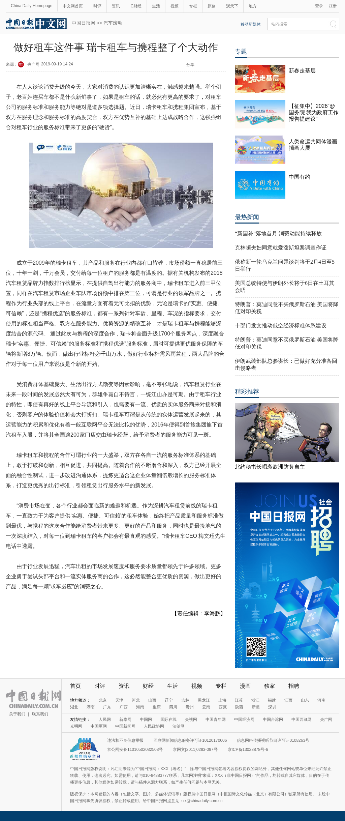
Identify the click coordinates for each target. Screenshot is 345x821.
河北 (136, 700)
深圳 (272, 707)
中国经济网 (244, 719)
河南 (321, 700)
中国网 (146, 719)
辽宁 (169, 700)
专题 (241, 51)
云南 (206, 707)
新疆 (256, 707)
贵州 (190, 707)
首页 (75, 686)
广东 (107, 707)
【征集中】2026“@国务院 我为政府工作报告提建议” (314, 112)
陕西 (239, 707)
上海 (222, 700)
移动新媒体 (251, 24)
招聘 (293, 686)
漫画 (245, 686)
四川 (173, 707)
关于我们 (17, 714)
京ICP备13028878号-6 (248, 749)
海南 (140, 707)
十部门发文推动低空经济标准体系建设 (280, 325)
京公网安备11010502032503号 (135, 749)
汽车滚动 (112, 23)
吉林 (185, 700)
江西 (288, 700)
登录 (319, 5)
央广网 (33, 64)
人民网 (105, 719)
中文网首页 (73, 6)
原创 (212, 6)
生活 (156, 6)
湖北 (74, 707)
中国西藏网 (301, 719)
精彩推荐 (247, 391)
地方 (253, 6)
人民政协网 (154, 726)
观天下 (232, 6)
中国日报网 (83, 23)
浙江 (255, 700)
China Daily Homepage (31, 5)
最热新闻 (247, 217)
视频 (174, 6)
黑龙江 (204, 700)
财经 (148, 686)
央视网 (191, 719)
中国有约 (299, 177)
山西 (152, 700)
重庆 (157, 707)
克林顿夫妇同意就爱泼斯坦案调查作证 (280, 248)
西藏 (223, 707)
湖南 (91, 707)
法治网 (178, 726)
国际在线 (168, 719)
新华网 (125, 719)
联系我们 (40, 714)
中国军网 (99, 726)
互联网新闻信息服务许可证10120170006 (190, 740)
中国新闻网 (125, 726)
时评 (97, 6)
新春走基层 (302, 71)
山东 (305, 700)
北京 (103, 700)
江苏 (239, 700)
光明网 (76, 726)
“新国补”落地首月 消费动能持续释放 (278, 233)
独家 (269, 686)
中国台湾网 (273, 719)
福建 (272, 700)
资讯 (116, 6)
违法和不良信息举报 (125, 740)
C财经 (136, 6)
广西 (124, 707)
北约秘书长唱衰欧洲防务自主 (270, 467)
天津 (119, 700)
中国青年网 (216, 719)
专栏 (193, 6)
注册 (333, 5)
